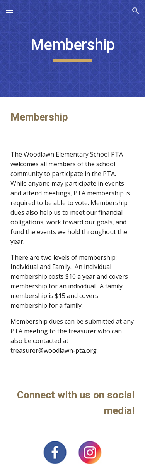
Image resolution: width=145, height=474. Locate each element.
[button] (9, 10)
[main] (72, 48)
